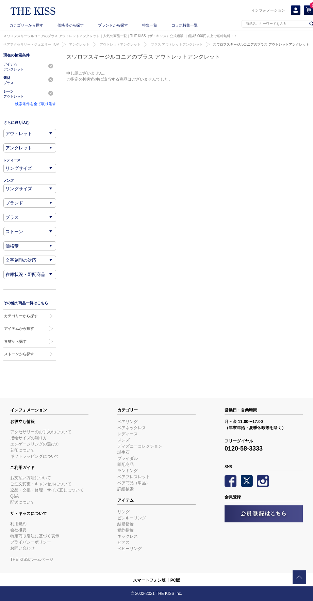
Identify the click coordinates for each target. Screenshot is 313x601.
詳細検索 (125, 489)
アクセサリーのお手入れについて (40, 431)
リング (123, 511)
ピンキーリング (131, 518)
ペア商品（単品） (133, 483)
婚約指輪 (125, 530)
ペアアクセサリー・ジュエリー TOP (31, 44)
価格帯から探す (70, 25)
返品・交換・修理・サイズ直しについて (47, 490)
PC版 (175, 580)
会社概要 (18, 529)
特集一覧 (149, 25)
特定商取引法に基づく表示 (34, 536)
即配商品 (125, 464)
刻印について (22, 450)
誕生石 (123, 452)
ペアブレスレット (133, 476)
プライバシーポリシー (30, 542)
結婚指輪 (125, 524)
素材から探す (15, 341)
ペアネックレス (131, 427)
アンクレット (79, 44)
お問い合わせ (22, 548)
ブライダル (127, 458)
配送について (22, 502)
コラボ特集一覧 (184, 25)
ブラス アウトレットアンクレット (177, 44)
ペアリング (127, 421)
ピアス (123, 542)
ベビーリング (129, 548)
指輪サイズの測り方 (28, 438)
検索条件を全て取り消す (35, 104)
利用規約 (18, 523)
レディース (127, 434)
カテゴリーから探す (26, 25)
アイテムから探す (19, 328)
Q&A (14, 496)
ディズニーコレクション (139, 446)
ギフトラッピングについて (34, 456)
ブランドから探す (113, 25)
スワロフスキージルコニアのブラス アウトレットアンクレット (261, 44)
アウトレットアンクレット (120, 44)
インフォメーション (268, 10)
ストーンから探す (19, 354)
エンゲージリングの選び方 (34, 444)
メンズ (123, 440)
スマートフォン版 (149, 580)
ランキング (127, 470)
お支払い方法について (30, 477)
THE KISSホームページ (31, 559)
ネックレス (127, 536)
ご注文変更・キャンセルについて (40, 484)
